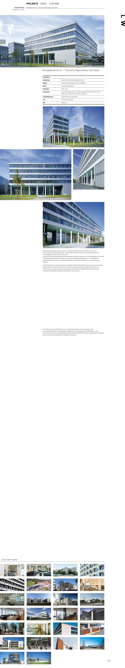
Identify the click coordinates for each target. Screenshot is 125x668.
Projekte (32, 3)
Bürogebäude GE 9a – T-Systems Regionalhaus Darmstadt (71, 70)
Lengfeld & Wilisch (19, 7)
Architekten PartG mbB (18, 9)
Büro (44, 3)
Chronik (54, 3)
